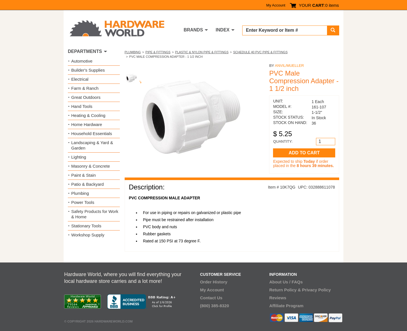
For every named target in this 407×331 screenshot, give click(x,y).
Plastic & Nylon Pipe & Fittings (202, 52)
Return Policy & (285, 289)
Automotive (81, 61)
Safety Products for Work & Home (94, 214)
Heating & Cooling (88, 115)
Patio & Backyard (87, 184)
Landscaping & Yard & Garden (92, 145)
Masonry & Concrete (90, 166)
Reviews (277, 297)
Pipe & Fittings (158, 52)
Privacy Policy (316, 289)
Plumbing (133, 52)
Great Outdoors (85, 97)
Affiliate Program (286, 305)
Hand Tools (81, 106)
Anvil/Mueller (289, 65)
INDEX (223, 29)
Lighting (78, 157)
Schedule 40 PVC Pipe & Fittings (260, 52)
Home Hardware (86, 124)
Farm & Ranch (85, 88)
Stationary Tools (86, 225)
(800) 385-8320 (214, 305)
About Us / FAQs (286, 281)
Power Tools (82, 202)
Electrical (79, 79)
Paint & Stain (83, 175)
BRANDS (193, 29)
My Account (275, 5)
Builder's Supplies (88, 70)
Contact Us (211, 297)
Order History (214, 281)
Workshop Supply (87, 234)
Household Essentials (91, 133)
